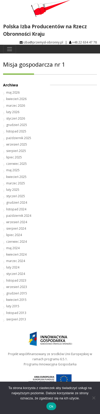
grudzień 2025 (16, 125)
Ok (51, 406)
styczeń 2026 (15, 118)
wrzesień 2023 (16, 287)
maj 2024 (13, 248)
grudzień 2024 (16, 202)
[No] (93, 397)
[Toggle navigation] (9, 49)
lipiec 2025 (14, 157)
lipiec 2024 (14, 235)
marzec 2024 (15, 261)
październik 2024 (18, 215)
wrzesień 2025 (16, 144)
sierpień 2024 (16, 228)
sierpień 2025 (16, 151)
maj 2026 (13, 92)
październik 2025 (18, 138)
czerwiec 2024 (16, 241)
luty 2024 (12, 267)
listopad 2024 (16, 209)
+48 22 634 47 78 (84, 42)
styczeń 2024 (15, 274)
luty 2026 (12, 112)
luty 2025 (12, 189)
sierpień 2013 (16, 319)
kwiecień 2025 (16, 177)
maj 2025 (13, 170)
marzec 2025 (15, 183)
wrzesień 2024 (16, 222)
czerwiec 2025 (16, 163)
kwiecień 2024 (16, 254)
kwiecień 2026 (16, 99)
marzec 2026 (15, 105)
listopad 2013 (16, 313)
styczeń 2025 (15, 196)
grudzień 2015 (16, 293)
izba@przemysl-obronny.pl (41, 42)
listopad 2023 (16, 280)
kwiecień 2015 (16, 300)
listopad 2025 (16, 131)
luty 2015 (12, 306)
